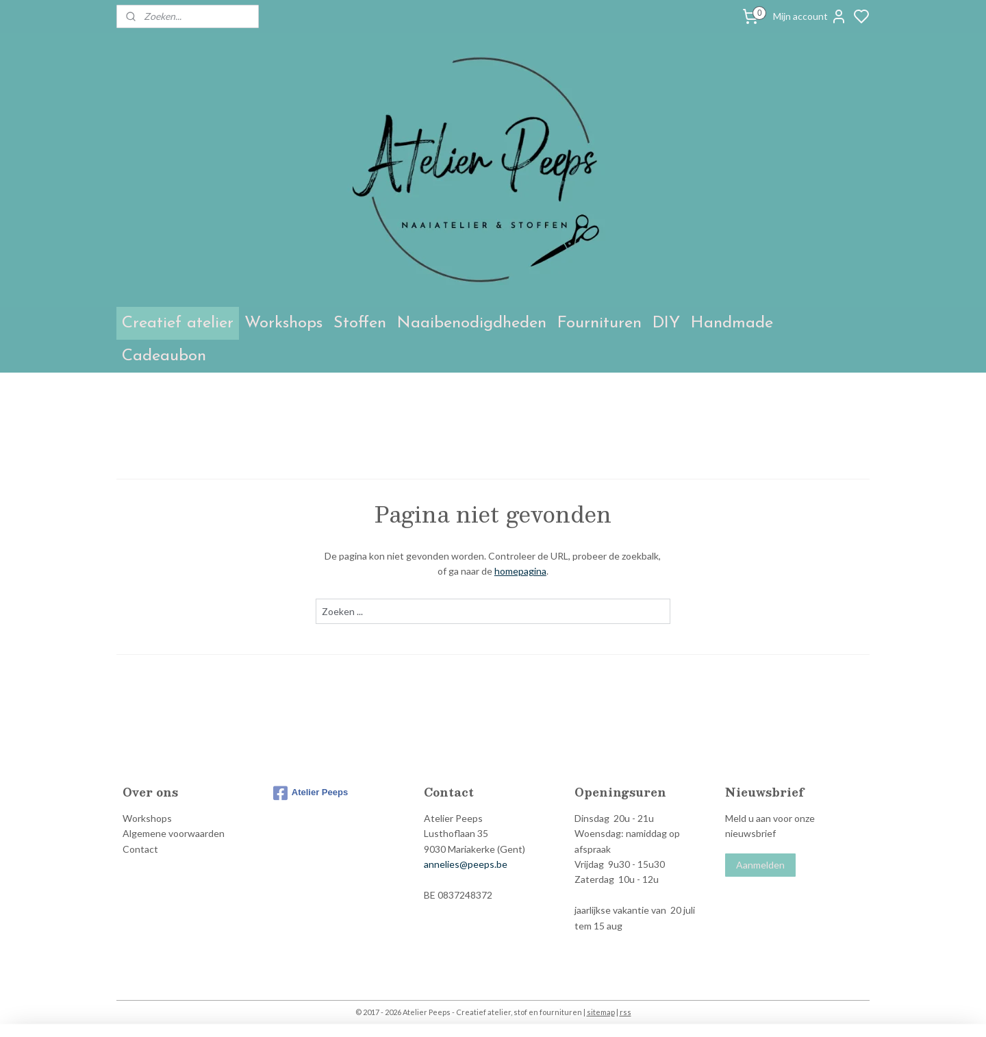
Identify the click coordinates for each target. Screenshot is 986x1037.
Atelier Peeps (310, 793)
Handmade (732, 323)
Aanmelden (760, 865)
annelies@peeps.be (465, 864)
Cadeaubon (164, 356)
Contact (140, 849)
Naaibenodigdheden (471, 323)
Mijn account (810, 16)
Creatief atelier (177, 323)
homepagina (520, 571)
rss (625, 1012)
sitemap (601, 1012)
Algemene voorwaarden (174, 833)
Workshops (283, 323)
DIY (666, 323)
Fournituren (599, 323)
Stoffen (359, 323)
